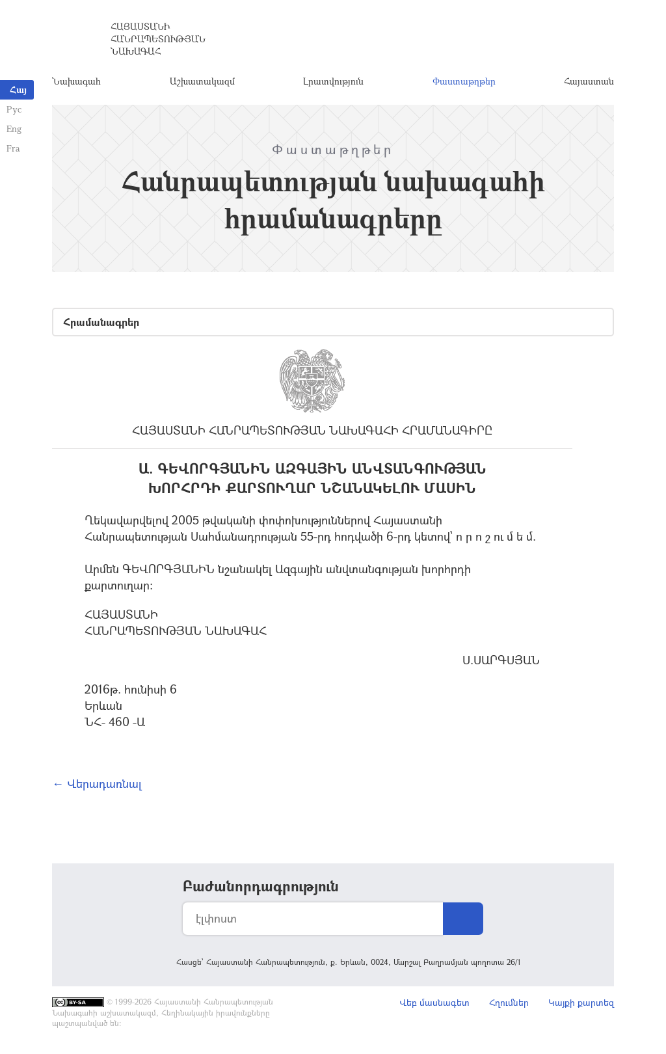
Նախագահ (76, 81)
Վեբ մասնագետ (434, 1002)
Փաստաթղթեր (464, 81)
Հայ (18, 89)
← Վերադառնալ (97, 783)
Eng (14, 128)
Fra (13, 148)
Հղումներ (509, 1002)
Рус (14, 109)
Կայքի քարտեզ (581, 1002)
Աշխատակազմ (202, 81)
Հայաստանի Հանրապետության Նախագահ (158, 38)
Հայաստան (589, 81)
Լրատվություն (333, 81)
